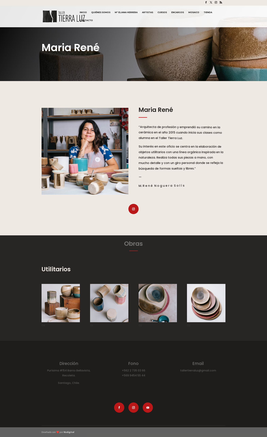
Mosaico (193, 12)
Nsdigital (69, 432)
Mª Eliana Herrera (126, 12)
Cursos (162, 12)
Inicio (83, 12)
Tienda (208, 12)
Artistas (147, 12)
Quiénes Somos (100, 12)
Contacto (86, 20)
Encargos (177, 12)
